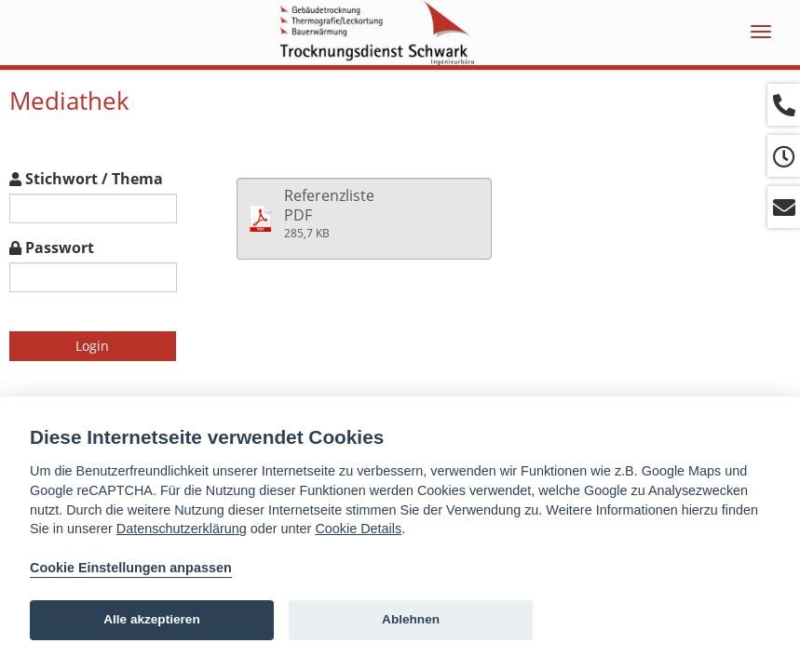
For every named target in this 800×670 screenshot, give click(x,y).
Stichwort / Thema (86, 178)
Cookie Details (358, 528)
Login (92, 346)
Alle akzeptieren (151, 619)
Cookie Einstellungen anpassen (131, 567)
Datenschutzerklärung (181, 528)
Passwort (51, 247)
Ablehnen (411, 619)
